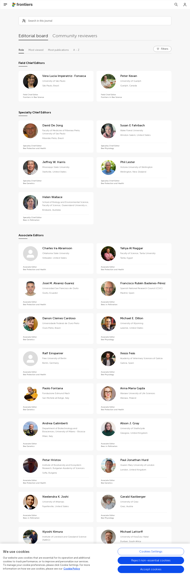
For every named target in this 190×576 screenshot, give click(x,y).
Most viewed (35, 50)
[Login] (185, 4)
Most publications (58, 50)
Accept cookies (150, 572)
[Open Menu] (5, 4)
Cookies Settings (150, 554)
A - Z (76, 50)
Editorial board (33, 35)
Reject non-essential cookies (151, 563)
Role (21, 50)
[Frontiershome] (22, 4)
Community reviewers (75, 35)
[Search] (176, 4)
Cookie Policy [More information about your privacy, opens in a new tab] (71, 571)
